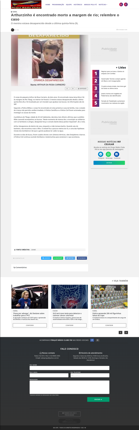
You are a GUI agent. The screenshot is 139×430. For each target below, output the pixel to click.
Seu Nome (33, 365)
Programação (58, 5)
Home (47, 5)
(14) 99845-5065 (54, 356)
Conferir (30, 325)
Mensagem (34, 379)
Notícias (102, 5)
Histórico (78, 5)
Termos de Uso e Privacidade (69, 414)
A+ (73, 89)
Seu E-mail (33, 372)
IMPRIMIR (82, 89)
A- (67, 89)
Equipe (69, 5)
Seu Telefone (76, 372)
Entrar (109, 163)
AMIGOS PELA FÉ (90, 5)
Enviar (98, 399)
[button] (126, 332)
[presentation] (43, 400)
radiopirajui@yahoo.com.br (50, 358)
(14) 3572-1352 (43, 356)
